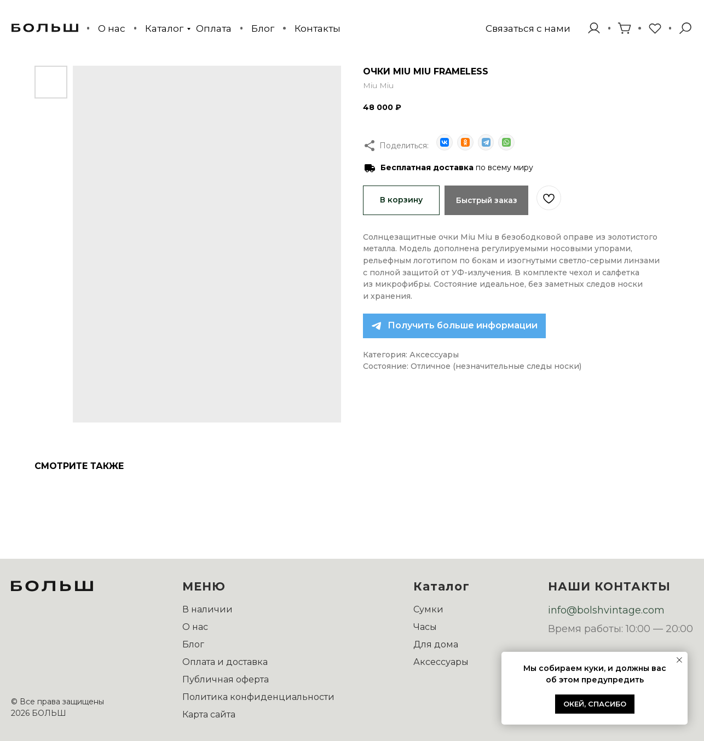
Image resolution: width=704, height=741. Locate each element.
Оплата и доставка (225, 662)
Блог (262, 28)
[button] (528, 28)
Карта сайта (208, 714)
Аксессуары (441, 662)
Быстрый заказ (489, 199)
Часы (425, 627)
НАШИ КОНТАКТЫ (609, 586)
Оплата (214, 28)
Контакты (318, 28)
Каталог (164, 28)
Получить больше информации (463, 325)
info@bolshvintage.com (606, 610)
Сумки (428, 609)
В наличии (207, 609)
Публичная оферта (225, 679)
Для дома (435, 644)
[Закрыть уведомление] (679, 660)
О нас (111, 28)
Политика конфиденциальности (258, 697)
